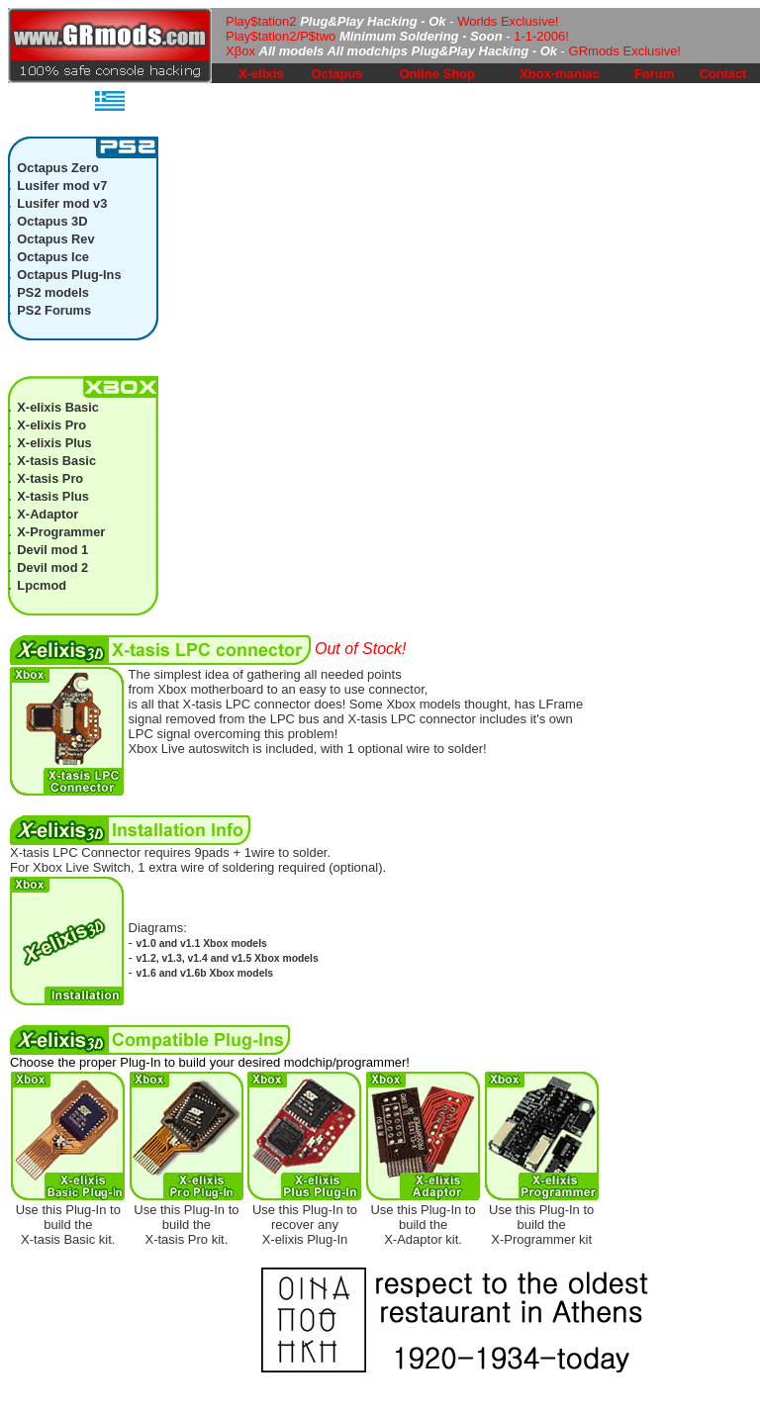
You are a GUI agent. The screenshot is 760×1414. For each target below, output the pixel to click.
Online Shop (437, 73)
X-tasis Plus (53, 496)
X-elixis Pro (51, 425)
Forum (654, 73)
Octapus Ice (53, 256)
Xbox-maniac (560, 73)
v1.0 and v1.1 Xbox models (202, 943)
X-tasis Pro (50, 478)
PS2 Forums (54, 310)
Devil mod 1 (52, 549)
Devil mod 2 (52, 567)
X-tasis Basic (56, 460)
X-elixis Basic (58, 407)
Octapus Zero (58, 167)
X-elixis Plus (54, 442)
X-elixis (261, 73)
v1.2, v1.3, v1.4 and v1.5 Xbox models (228, 958)
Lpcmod (41, 585)
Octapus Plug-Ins (69, 274)
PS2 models (53, 292)
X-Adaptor (47, 514)
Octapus (337, 73)
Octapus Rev (55, 239)
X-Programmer (61, 531)
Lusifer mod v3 (62, 203)
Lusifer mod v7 (62, 185)
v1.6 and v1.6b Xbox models (205, 973)
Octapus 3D (52, 221)
